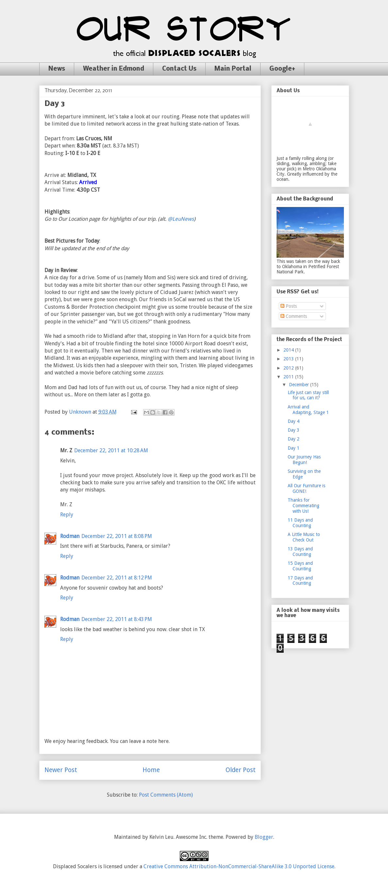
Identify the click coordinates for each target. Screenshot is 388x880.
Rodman (69, 536)
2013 (289, 358)
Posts (288, 306)
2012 (289, 368)
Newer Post (60, 770)
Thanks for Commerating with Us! (303, 505)
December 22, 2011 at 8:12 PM (116, 578)
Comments (293, 316)
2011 (289, 376)
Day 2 (293, 438)
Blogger (264, 837)
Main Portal (232, 69)
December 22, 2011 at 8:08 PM (116, 536)
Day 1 (293, 448)
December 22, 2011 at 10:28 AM (111, 450)
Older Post (241, 770)
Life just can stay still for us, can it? (308, 395)
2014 (289, 350)
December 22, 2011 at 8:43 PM (116, 619)
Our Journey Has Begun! (304, 459)
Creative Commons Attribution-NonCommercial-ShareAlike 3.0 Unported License (238, 866)
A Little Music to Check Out (304, 537)
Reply (66, 514)
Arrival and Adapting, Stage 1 (308, 409)
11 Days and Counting (300, 522)
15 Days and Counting (300, 566)
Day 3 (293, 430)
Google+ (282, 69)
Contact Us (179, 69)
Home (151, 770)
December (299, 384)
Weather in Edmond (113, 69)
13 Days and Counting (300, 551)
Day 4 (293, 421)
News (56, 69)
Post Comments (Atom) (166, 795)
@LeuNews (181, 219)
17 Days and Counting (300, 580)
